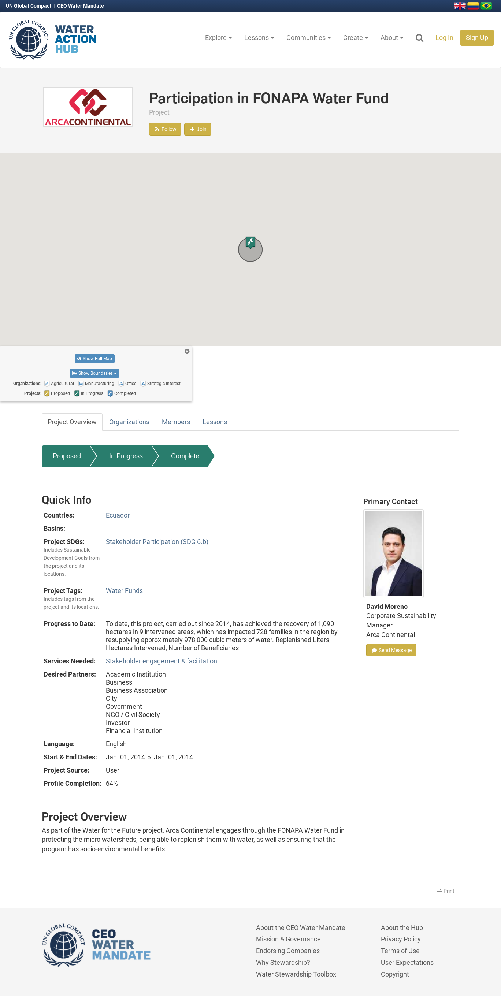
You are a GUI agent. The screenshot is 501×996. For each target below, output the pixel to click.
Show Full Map (94, 358)
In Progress (126, 456)
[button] (250, 242)
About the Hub (402, 928)
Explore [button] (218, 37)
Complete (185, 456)
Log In (444, 37)
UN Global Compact (29, 6)
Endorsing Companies (288, 951)
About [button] (392, 37)
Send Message (391, 650)
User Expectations (407, 962)
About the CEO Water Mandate (300, 928)
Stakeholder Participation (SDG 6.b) (157, 541)
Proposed (67, 456)
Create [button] (355, 37)
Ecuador (118, 515)
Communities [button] (308, 37)
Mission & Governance (288, 939)
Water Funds (124, 591)
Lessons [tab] (215, 422)
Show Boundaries (94, 373)
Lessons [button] (259, 37)
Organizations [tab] (129, 422)
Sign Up (477, 37)
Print (445, 891)
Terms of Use (400, 951)
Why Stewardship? (283, 962)
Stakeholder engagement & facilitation (161, 661)
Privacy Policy (401, 939)
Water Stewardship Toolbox (296, 974)
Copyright (395, 974)
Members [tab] (176, 422)
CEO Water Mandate (80, 6)
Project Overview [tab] (72, 422)
